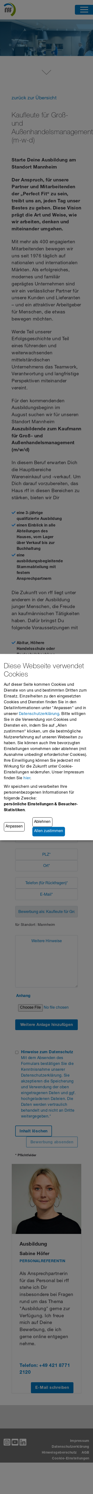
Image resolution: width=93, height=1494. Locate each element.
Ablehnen (42, 822)
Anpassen (14, 827)
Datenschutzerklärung (39, 714)
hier (26, 778)
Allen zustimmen (48, 832)
